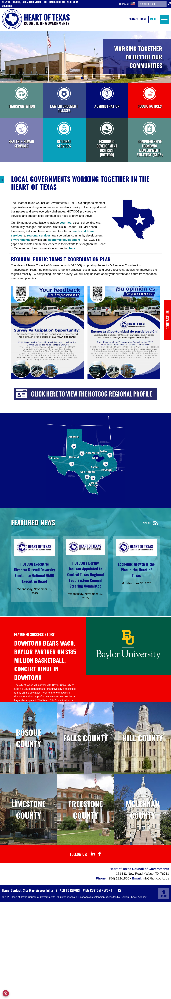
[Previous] (1, 57)
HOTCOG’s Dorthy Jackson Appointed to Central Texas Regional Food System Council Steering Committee (85, 574)
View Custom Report (97, 890)
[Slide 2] (85, 78)
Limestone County (28, 809)
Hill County (142, 738)
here (72, 248)
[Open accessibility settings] (6, 993)
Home (143, 19)
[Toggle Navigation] (163, 19)
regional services (39, 235)
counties (65, 222)
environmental (21, 239)
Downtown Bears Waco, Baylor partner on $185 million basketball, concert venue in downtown (45, 660)
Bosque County (28, 738)
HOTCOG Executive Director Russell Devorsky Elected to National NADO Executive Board (34, 572)
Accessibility (44, 890)
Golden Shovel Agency (133, 897)
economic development (64, 239)
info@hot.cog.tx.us (156, 878)
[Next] (169, 57)
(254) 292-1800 (119, 878)
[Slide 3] (89, 78)
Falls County (85, 738)
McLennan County (142, 809)
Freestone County (85, 809)
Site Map (29, 890)
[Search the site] (152, 4)
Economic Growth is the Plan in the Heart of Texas (136, 569)
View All (147, 523)
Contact (133, 19)
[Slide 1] (82, 78)
